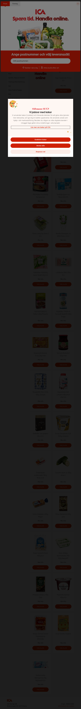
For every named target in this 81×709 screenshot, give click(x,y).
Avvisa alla (40, 146)
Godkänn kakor (41, 140)
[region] (40, 128)
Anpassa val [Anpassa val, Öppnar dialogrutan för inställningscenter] (40, 152)
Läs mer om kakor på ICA (40, 127)
